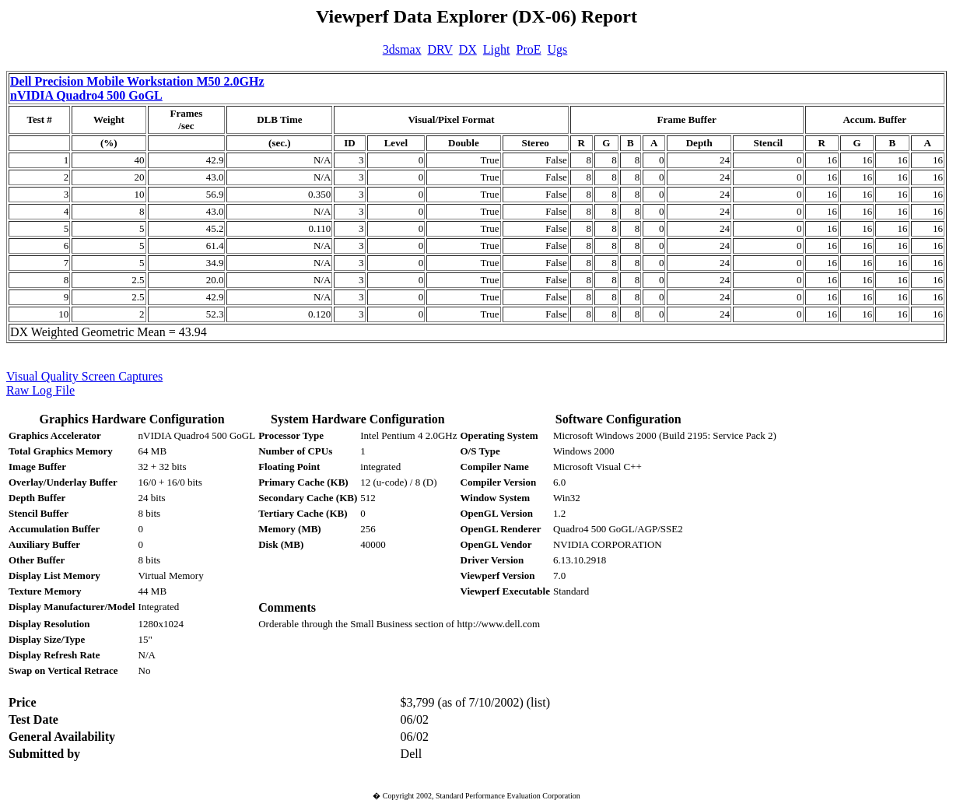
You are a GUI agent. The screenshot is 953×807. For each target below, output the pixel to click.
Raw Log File (40, 390)
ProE (529, 49)
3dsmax (402, 49)
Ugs (558, 49)
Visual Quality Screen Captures (84, 376)
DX (468, 49)
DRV (440, 49)
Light (496, 49)
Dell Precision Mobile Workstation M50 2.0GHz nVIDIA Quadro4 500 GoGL (137, 88)
